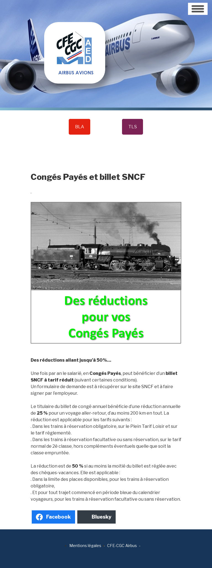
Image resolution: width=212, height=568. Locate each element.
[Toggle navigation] (198, 9)
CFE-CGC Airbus (122, 545)
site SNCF (143, 386)
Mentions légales (85, 545)
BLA (79, 126)
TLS (132, 126)
